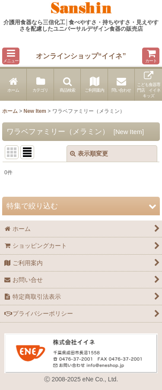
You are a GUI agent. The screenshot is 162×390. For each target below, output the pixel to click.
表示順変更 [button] (89, 153)
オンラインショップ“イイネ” (81, 56)
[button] (10, 56)
